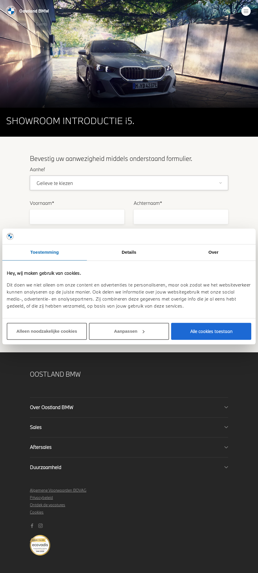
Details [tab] (129, 252)
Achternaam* (148, 203)
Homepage (17, 24)
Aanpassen (129, 331)
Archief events (68, 24)
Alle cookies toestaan (211, 331)
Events (41, 24)
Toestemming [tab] (44, 252)
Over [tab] (213, 252)
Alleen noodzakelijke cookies (46, 331)
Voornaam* (42, 203)
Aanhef (37, 169)
